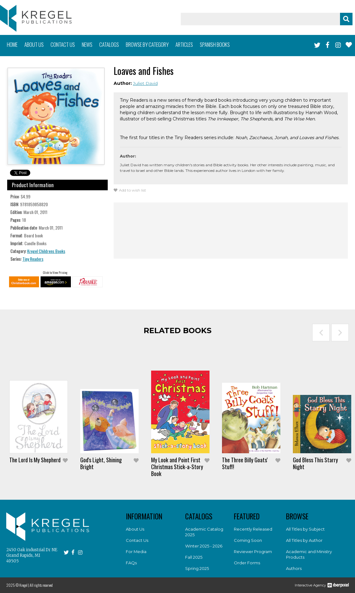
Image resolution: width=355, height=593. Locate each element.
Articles (184, 44)
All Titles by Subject (305, 529)
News (87, 44)
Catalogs (109, 44)
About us (34, 44)
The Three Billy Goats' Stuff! (245, 463)
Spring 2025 (197, 568)
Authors (294, 568)
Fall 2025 (193, 557)
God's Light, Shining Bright (101, 463)
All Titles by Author (304, 540)
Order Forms (247, 562)
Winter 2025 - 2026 (203, 545)
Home (12, 44)
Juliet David (145, 83)
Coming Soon (248, 540)
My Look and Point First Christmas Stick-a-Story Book (177, 466)
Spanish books (215, 44)
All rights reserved (41, 585)
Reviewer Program (253, 551)
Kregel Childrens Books (46, 251)
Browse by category (147, 44)
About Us (135, 529)
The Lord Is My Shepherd (35, 459)
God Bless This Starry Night (315, 463)
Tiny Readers (32, 258)
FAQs (131, 562)
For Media (136, 551)
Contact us (63, 44)
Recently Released (253, 529)
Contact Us (137, 540)
